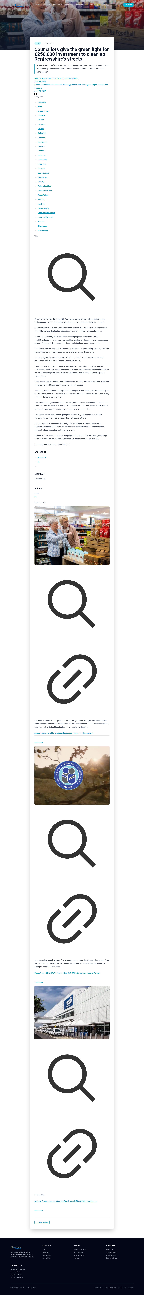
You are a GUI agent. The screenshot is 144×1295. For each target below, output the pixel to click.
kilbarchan (42, 164)
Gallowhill (42, 133)
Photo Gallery (79, 1252)
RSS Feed (122, 1287)
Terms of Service (110, 1287)
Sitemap (131, 1287)
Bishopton (42, 102)
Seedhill (41, 221)
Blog (40, 107)
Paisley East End (44, 186)
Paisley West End (45, 191)
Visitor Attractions (81, 5)
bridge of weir (43, 111)
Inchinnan (42, 155)
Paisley (41, 182)
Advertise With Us (15, 1275)
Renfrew (41, 204)
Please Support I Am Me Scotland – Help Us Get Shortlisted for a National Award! (67, 973)
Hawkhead (42, 142)
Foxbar (41, 129)
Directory (104, 5)
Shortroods (42, 226)
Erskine (41, 120)
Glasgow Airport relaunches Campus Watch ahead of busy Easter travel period (65, 1201)
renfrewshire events (46, 217)
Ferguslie (41, 124)
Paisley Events (57, 5)
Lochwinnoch (43, 173)
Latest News (46, 5)
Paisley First (111, 1249)
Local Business (111, 1255)
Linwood (41, 168)
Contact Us (128, 5)
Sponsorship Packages (17, 1269)
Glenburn (41, 137)
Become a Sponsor (112, 1258)
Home (38, 5)
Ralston (41, 199)
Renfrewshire (43, 208)
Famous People (94, 5)
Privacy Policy (98, 1287)
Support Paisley (112, 1252)
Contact (77, 1258)
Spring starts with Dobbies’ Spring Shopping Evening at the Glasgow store (63, 733)
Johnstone (42, 160)
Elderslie (41, 115)
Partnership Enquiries (17, 1277)
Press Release (43, 195)
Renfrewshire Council (46, 213)
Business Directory (16, 1272)
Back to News (42, 1222)
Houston (41, 146)
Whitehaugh (43, 230)
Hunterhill (42, 151)
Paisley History (68, 5)
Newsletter (42, 177)
